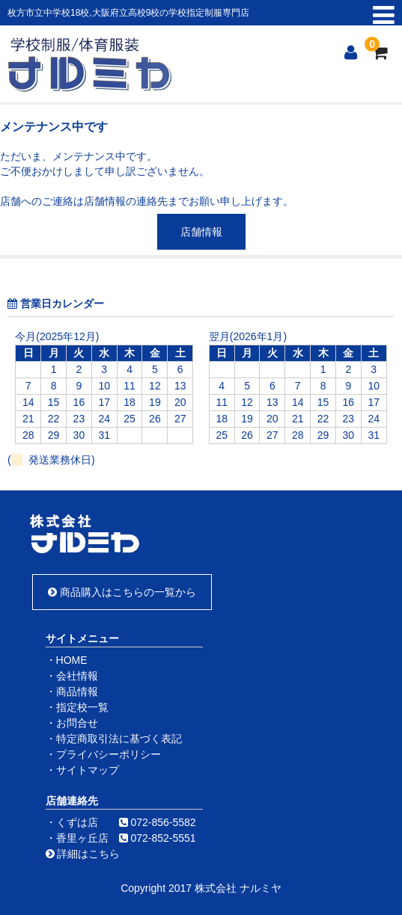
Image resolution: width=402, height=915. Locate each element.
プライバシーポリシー (108, 754)
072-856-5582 (162, 822)
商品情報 (77, 691)
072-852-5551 (162, 838)
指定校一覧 (82, 707)
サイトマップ (87, 770)
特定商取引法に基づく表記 (119, 739)
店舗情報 (201, 232)
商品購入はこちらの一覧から (122, 592)
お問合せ (77, 723)
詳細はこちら (83, 854)
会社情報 (77, 676)
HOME (72, 660)
